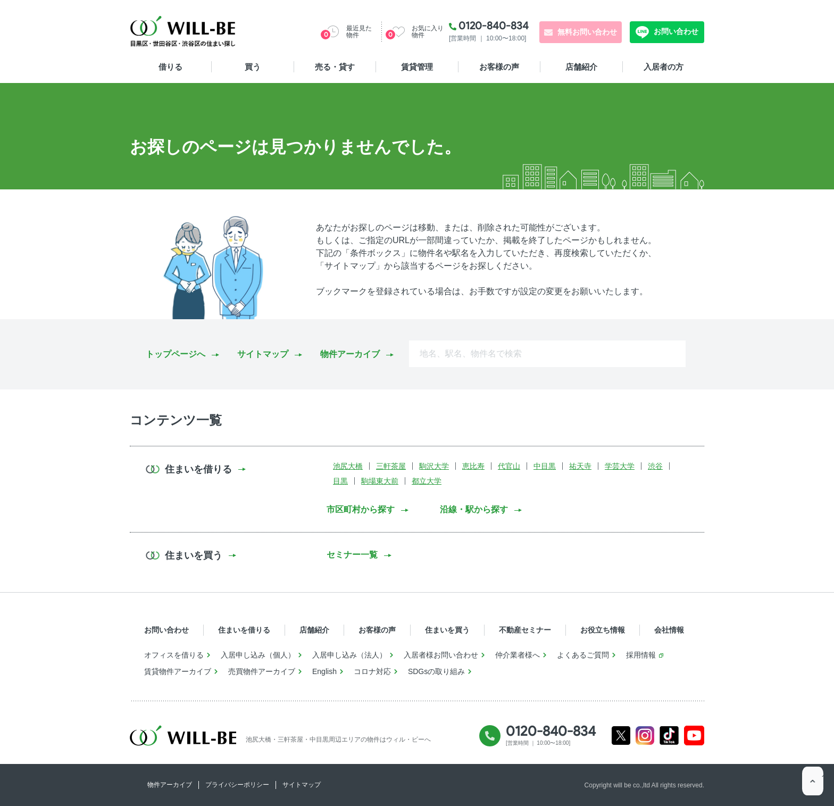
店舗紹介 (581, 66)
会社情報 (669, 630)
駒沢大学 (434, 466)
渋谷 (655, 466)
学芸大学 (620, 466)
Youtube (694, 735)
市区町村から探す (361, 509)
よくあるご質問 (583, 655)
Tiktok (669, 735)
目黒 (340, 481)
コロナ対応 (372, 671)
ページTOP (812, 784)
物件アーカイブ (350, 354)
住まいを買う (447, 630)
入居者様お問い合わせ (441, 655)
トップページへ (175, 354)
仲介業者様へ (517, 655)
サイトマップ (262, 354)
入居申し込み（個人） (258, 655)
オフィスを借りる (174, 655)
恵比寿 (473, 466)
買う (253, 66)
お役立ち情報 (602, 630)
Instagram (645, 735)
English (324, 671)
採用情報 (641, 655)
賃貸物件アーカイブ (177, 671)
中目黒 (544, 466)
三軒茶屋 (391, 466)
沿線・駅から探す (474, 509)
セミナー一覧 (352, 554)
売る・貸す (335, 66)
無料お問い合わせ (587, 32)
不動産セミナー (525, 630)
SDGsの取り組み (436, 671)
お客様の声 (499, 66)
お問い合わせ (675, 31)
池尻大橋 (348, 466)
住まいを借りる (244, 630)
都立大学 (426, 481)
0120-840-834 (493, 25)
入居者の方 (663, 66)
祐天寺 (580, 466)
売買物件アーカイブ (261, 671)
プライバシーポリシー (237, 784)
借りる (170, 66)
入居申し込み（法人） (349, 655)
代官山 (509, 466)
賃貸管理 (417, 66)
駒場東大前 (379, 481)
